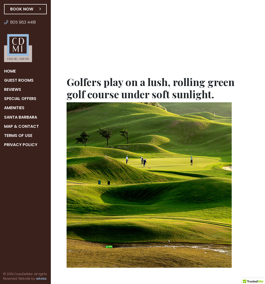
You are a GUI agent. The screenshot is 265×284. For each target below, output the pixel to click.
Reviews (13, 89)
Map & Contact (21, 126)
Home (10, 71)
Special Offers (21, 98)
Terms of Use (19, 135)
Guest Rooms (19, 80)
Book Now (25, 9)
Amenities (15, 108)
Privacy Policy (21, 145)
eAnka (34, 278)
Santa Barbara (21, 117)
